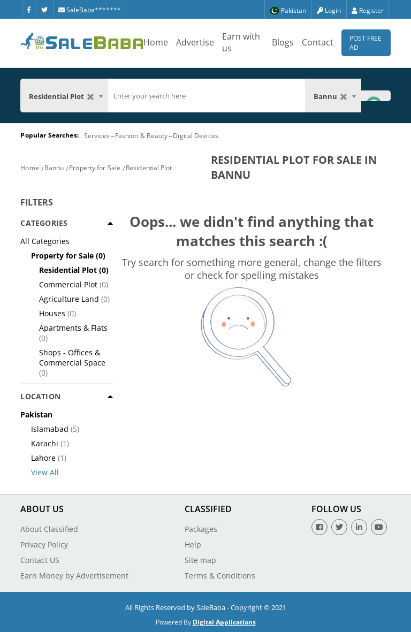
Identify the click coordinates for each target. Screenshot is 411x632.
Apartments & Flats (73, 328)
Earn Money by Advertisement (74, 575)
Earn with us (241, 42)
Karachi (44, 443)
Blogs (283, 42)
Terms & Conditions (220, 575)
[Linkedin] (359, 527)
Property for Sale (94, 167)
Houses (52, 313)
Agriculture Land (69, 299)
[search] (206, 96)
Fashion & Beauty (141, 135)
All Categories (45, 241)
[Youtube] (379, 527)
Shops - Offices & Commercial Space (72, 357)
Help (193, 544)
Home (155, 42)
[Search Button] (376, 95)
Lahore (43, 458)
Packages (201, 529)
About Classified (49, 529)
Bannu (54, 167)
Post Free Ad (365, 43)
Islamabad (49, 429)
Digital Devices (195, 135)
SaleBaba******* (89, 9)
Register (368, 10)
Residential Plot (149, 167)
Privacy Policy (44, 544)
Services (97, 135)
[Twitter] (44, 9)
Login (329, 10)
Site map (200, 560)
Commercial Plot (68, 284)
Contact (317, 42)
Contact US (39, 560)
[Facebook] (29, 9)
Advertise (195, 42)
